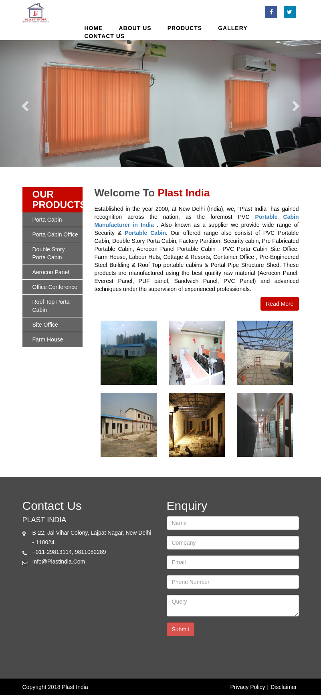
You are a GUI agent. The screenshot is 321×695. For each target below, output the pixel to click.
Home (94, 28)
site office (45, 324)
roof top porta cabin (51, 306)
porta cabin (47, 219)
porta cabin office (55, 234)
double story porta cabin (48, 253)
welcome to (125, 193)
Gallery (232, 28)
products (185, 28)
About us (135, 28)
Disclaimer (284, 687)
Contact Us (105, 36)
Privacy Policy (247, 687)
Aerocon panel (50, 272)
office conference (55, 287)
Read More (279, 304)
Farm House (47, 339)
